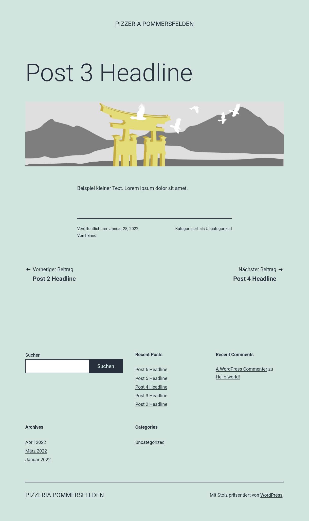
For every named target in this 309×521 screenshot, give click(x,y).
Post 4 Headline (151, 387)
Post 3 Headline (151, 395)
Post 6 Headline (151, 369)
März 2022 (36, 451)
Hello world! (228, 376)
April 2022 (35, 442)
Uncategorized (219, 228)
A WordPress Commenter (241, 369)
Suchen (33, 355)
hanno (90, 235)
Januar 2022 (38, 459)
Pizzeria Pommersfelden (154, 23)
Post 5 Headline (151, 378)
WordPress (271, 495)
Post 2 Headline (151, 404)
